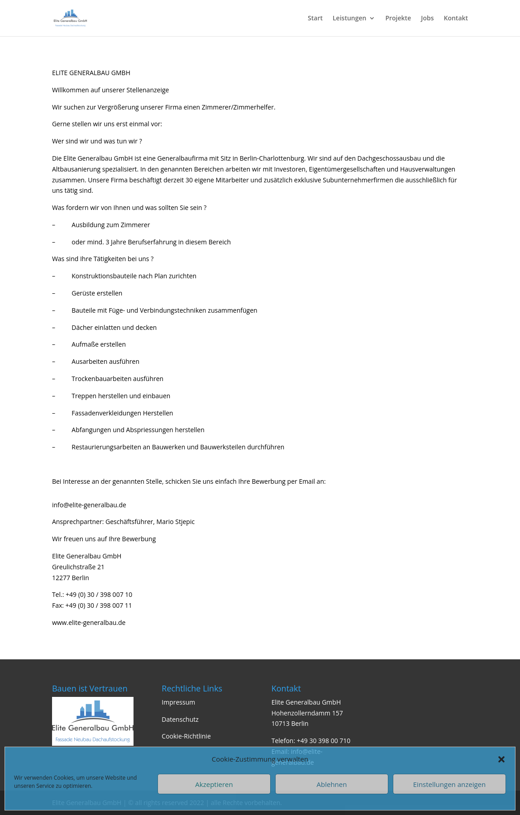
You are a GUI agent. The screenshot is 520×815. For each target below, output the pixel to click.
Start (315, 18)
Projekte (398, 18)
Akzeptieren (214, 784)
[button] (501, 759)
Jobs (427, 18)
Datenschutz (180, 719)
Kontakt (456, 18)
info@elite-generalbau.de (89, 504)
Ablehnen (332, 784)
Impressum (178, 702)
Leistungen (349, 18)
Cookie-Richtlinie (186, 736)
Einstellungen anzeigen (449, 784)
